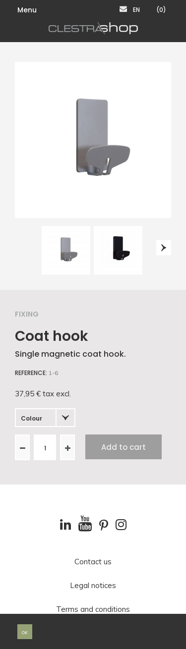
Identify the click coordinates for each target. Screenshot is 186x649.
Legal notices (93, 585)
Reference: (31, 373)
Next (163, 247)
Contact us (93, 561)
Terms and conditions (93, 609)
